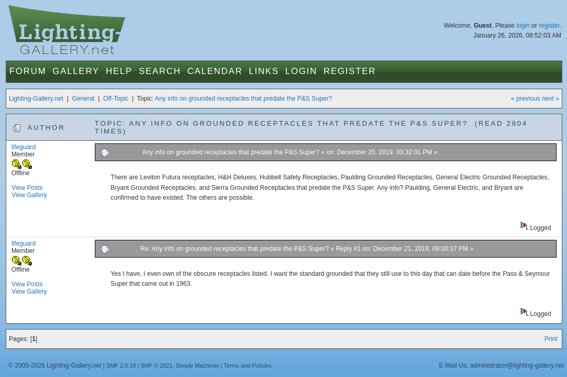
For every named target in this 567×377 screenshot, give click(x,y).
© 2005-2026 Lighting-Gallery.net (54, 365)
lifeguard (23, 147)
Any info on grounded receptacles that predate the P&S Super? (243, 98)
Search (160, 71)
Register (350, 71)
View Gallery (29, 195)
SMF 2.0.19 (121, 365)
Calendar (214, 71)
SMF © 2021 (157, 365)
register (549, 25)
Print (551, 339)
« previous (525, 98)
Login (301, 71)
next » (550, 98)
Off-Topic (115, 98)
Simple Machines (197, 365)
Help (119, 71)
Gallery (76, 71)
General (83, 98)
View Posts (27, 187)
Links (264, 71)
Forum (27, 71)
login (523, 25)
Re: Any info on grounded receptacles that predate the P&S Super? (234, 248)
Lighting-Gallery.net (36, 98)
